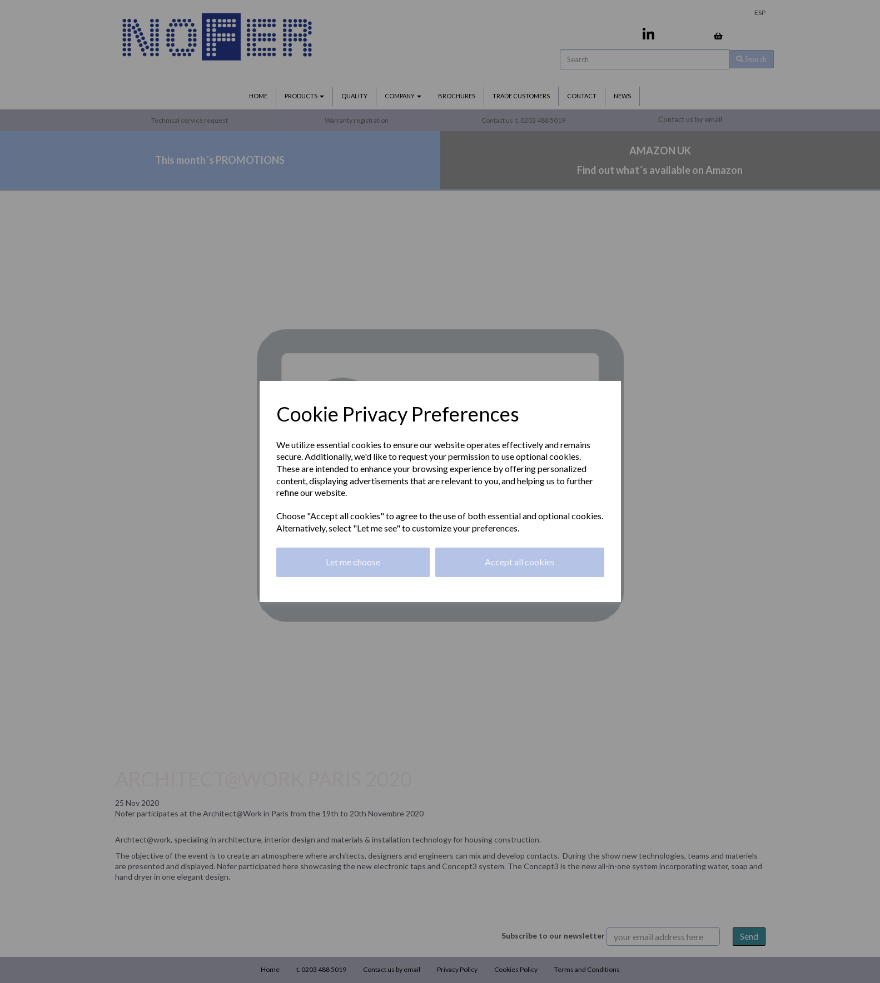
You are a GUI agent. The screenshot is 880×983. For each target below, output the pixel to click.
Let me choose (353, 561)
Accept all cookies (520, 561)
